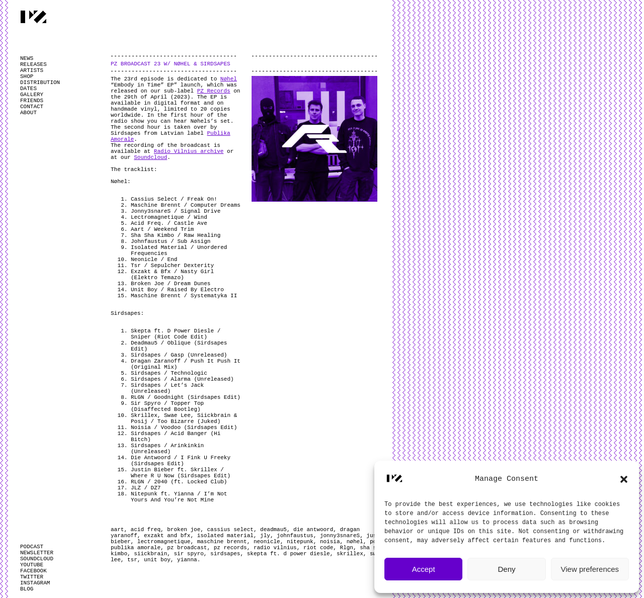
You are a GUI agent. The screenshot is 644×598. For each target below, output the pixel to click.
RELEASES (33, 64)
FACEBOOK (33, 571)
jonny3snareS (340, 536)
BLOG (26, 589)
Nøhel (228, 79)
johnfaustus (295, 536)
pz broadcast (187, 548)
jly (265, 536)
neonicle (267, 542)
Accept (423, 569)
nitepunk (300, 542)
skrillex (350, 554)
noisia (330, 542)
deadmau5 (273, 530)
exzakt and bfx (167, 536)
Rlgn (346, 548)
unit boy (157, 560)
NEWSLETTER (36, 553)
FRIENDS (31, 101)
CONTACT (31, 107)
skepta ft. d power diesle (288, 554)
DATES (28, 89)
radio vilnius (275, 548)
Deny (506, 569)
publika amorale (135, 548)
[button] (624, 479)
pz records (230, 548)
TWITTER (31, 577)
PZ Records (213, 91)
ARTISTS (31, 70)
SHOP (26, 76)
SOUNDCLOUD (36, 559)
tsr (132, 560)
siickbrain (150, 554)
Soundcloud (150, 157)
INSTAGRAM (35, 583)
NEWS (26, 58)
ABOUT (28, 113)
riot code (318, 548)
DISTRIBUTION (40, 82)
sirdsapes (225, 554)
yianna (187, 560)
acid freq (145, 530)
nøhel (355, 542)
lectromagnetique (164, 542)
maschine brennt (222, 542)
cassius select (230, 530)
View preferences (590, 569)
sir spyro (188, 554)
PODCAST (31, 547)
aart (117, 530)
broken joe (183, 530)
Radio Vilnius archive (189, 151)
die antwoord (313, 530)
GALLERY (31, 95)
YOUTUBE (31, 565)
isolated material (225, 536)
